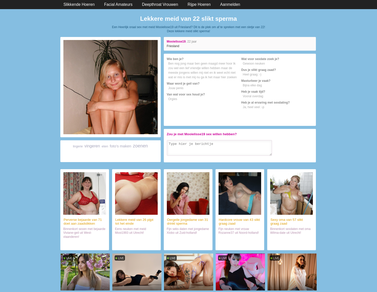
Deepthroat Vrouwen (160, 4)
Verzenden (302, 157)
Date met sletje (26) (136, 244)
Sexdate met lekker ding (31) (188, 244)
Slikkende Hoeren (79, 4)
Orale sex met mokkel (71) (84, 244)
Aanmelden (230, 4)
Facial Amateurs (118, 4)
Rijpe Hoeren (199, 4)
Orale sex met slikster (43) (239, 244)
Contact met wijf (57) (291, 244)
